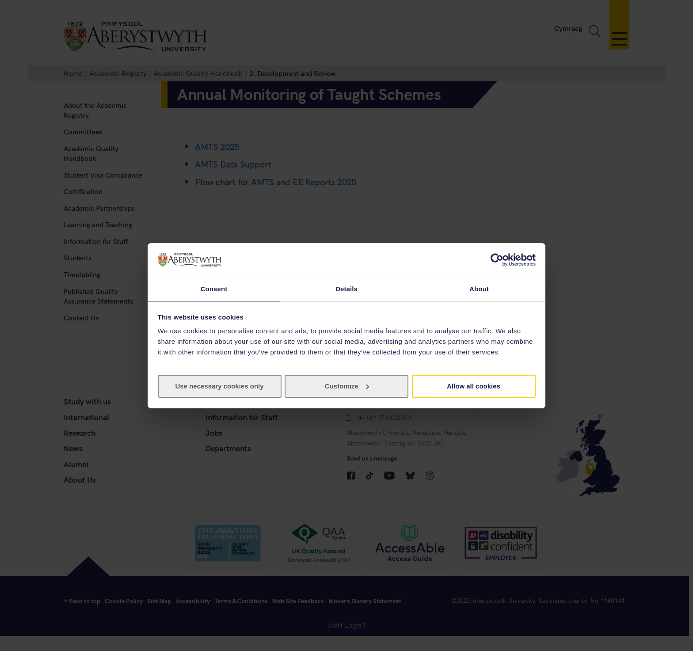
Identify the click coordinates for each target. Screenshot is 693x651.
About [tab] (479, 288)
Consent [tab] (214, 288)
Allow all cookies (473, 386)
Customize (347, 386)
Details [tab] (346, 288)
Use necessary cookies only (219, 386)
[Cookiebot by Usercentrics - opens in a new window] (497, 259)
